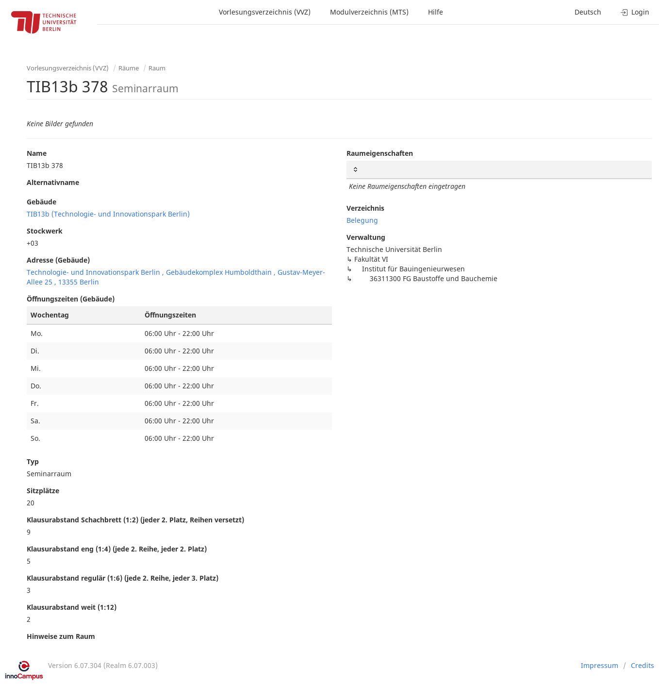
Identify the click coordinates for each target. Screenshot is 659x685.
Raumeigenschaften (379, 153)
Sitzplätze (43, 490)
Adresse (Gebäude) (58, 260)
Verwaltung (365, 237)
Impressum (599, 665)
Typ (33, 461)
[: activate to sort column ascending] (499, 170)
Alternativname (53, 182)
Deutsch (588, 12)
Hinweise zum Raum (61, 636)
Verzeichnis (365, 208)
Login (635, 12)
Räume (128, 68)
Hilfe (435, 12)
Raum (156, 68)
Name (37, 153)
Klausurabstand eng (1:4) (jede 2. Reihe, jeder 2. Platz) (117, 548)
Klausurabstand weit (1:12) (71, 607)
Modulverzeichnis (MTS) (369, 12)
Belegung (362, 220)
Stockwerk (45, 230)
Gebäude (41, 201)
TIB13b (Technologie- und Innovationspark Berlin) (108, 213)
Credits (642, 665)
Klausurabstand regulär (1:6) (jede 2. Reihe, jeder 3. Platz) (122, 578)
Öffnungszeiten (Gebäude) (71, 298)
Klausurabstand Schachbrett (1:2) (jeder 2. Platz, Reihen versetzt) (135, 519)
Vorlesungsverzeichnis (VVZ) (265, 12)
